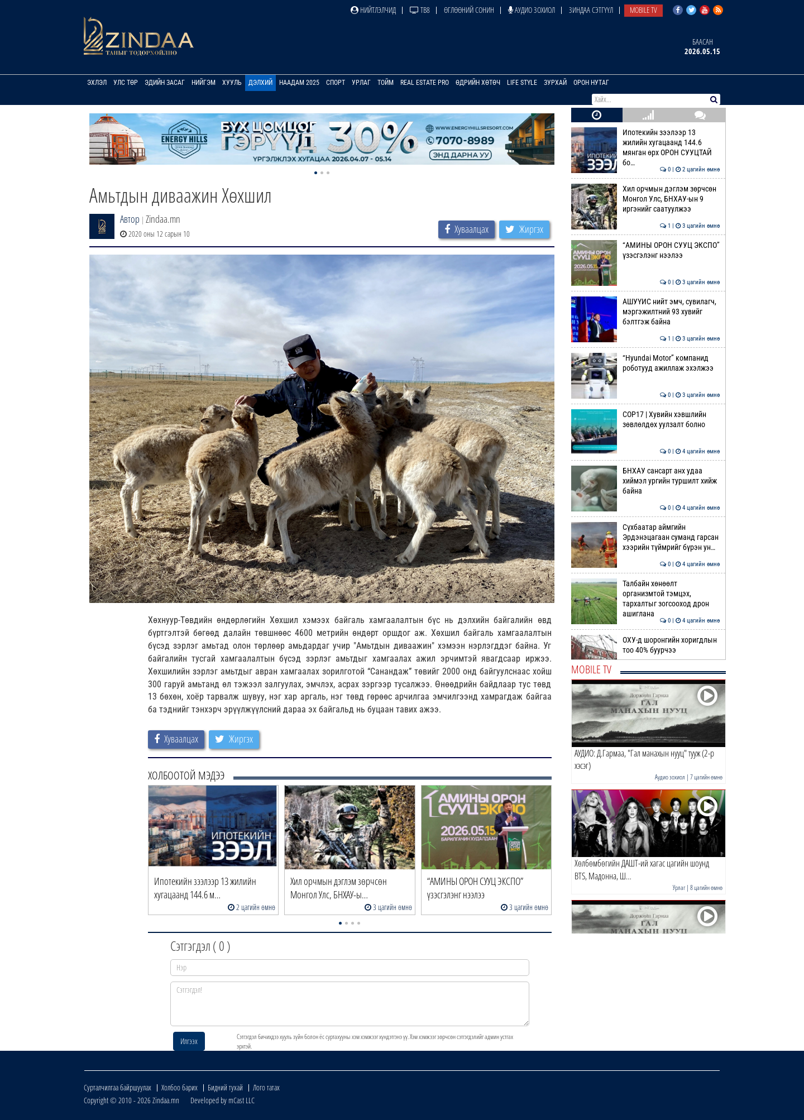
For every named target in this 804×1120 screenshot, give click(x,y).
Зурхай (555, 83)
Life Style (522, 83)
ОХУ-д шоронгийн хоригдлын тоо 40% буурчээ (645, 645)
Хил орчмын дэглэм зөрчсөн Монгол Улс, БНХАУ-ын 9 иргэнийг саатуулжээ (645, 199)
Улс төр (125, 83)
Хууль (232, 83)
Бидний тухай (225, 1087)
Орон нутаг (591, 83)
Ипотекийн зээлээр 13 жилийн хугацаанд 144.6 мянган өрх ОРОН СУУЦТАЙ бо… (645, 147)
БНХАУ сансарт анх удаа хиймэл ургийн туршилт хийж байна (645, 481)
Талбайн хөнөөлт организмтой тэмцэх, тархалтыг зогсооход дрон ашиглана (645, 598)
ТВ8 (420, 9)
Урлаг (361, 83)
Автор (130, 219)
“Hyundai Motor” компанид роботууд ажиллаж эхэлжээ (645, 363)
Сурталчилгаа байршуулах (117, 1087)
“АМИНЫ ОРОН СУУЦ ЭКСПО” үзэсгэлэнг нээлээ (645, 250)
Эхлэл (97, 83)
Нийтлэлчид (373, 9)
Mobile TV (643, 9)
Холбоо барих (179, 1087)
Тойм (385, 83)
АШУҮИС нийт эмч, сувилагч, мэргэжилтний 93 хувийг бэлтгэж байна (645, 311)
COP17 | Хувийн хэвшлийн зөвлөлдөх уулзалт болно (645, 419)
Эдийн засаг (165, 83)
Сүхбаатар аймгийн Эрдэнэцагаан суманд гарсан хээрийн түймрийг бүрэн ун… (645, 537)
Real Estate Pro (424, 83)
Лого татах (266, 1087)
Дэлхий (260, 83)
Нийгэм (204, 83)
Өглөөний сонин (469, 9)
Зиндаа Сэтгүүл (591, 9)
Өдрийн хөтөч (478, 83)
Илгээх (189, 1041)
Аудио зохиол (531, 9)
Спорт (335, 83)
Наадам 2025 (299, 83)
